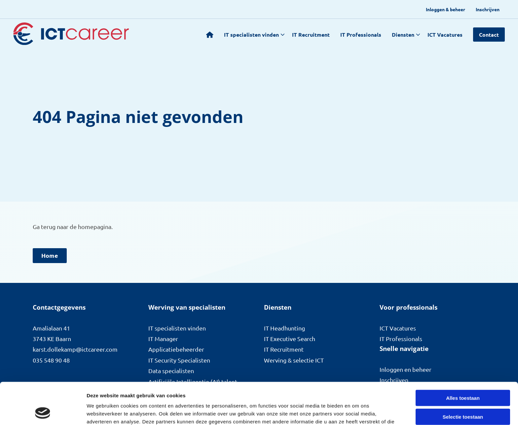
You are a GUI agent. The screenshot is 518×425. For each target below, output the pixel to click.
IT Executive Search (289, 338)
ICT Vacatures (444, 34)
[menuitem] (445, 9)
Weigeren (463, 396)
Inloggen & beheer (445, 9)
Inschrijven (488, 9)
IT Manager (163, 338)
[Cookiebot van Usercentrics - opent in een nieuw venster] (43, 412)
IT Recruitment (311, 34)
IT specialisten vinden (254, 34)
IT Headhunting (284, 328)
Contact (489, 34)
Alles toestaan (463, 359)
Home (49, 255)
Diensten (406, 34)
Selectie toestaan (463, 377)
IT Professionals (360, 34)
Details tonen (357, 412)
